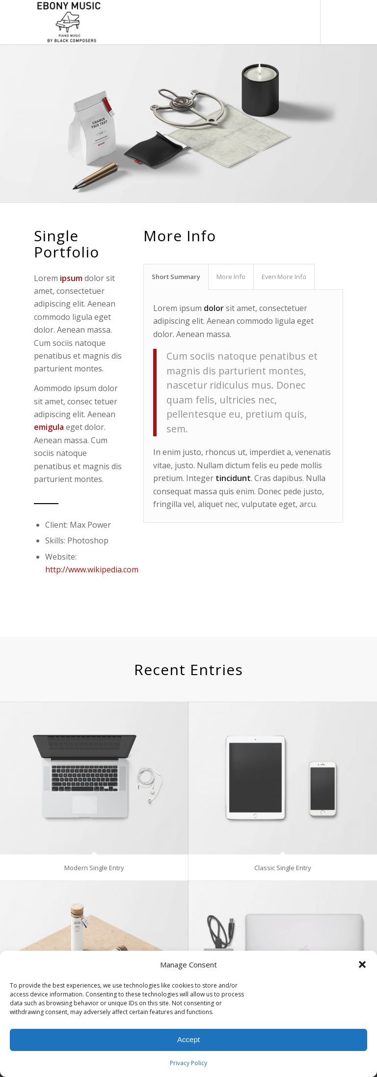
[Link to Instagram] (335, 22)
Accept (188, 1039)
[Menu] (302, 22)
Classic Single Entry (282, 867)
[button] (362, 964)
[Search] (281, 22)
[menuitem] (281, 22)
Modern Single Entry (94, 867)
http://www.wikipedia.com (91, 569)
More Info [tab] (230, 276)
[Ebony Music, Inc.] (69, 22)
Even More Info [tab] (284, 276)
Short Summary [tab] (176, 276)
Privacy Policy (188, 1063)
